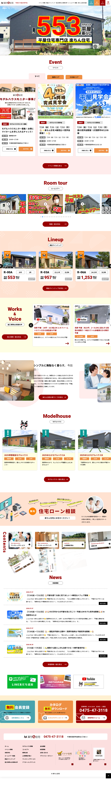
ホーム (7, 754)
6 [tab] (49, 216)
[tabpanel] (50, 204)
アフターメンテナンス (28, 770)
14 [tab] (63, 216)
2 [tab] (42, 216)
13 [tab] (61, 216)
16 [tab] (66, 216)
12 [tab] (59, 216)
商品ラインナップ (50, 3)
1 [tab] (40, 216)
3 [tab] (44, 216)
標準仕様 (25, 761)
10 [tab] (56, 216)
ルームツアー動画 (72, 3)
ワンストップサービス (28, 767)
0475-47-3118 (55, 744)
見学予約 (26, 149)
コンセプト (25, 757)
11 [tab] (58, 216)
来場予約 (7, 761)
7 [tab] (51, 216)
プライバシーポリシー (46, 764)
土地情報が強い (26, 764)
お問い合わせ (44, 761)
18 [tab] (70, 216)
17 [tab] (68, 216)
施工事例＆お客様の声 (61, 3)
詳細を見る (9, 149)
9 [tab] (54, 216)
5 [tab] (47, 216)
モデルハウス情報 (27, 754)
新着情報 (42, 757)
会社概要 (42, 754)
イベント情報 (42, 3)
